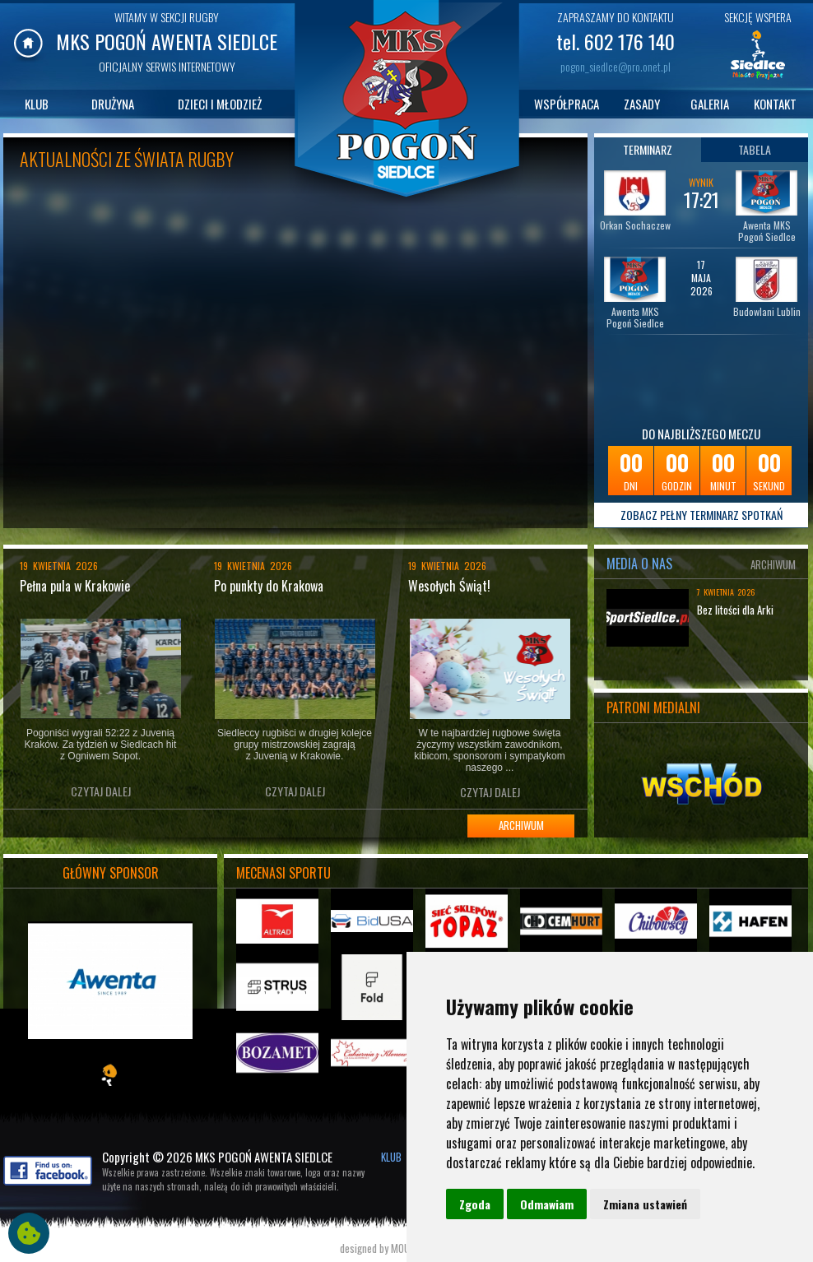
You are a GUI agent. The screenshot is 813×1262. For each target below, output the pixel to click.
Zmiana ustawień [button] (645, 1204)
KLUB (37, 104)
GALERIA (709, 104)
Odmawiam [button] (547, 1204)
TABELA (754, 149)
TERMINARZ (647, 149)
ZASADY (642, 104)
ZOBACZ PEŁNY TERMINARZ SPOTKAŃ (701, 514)
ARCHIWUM (521, 825)
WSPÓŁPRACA (566, 104)
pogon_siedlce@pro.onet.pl (615, 66)
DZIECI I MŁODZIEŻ (220, 104)
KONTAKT (775, 104)
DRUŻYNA (112, 104)
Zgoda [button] (474, 1204)
